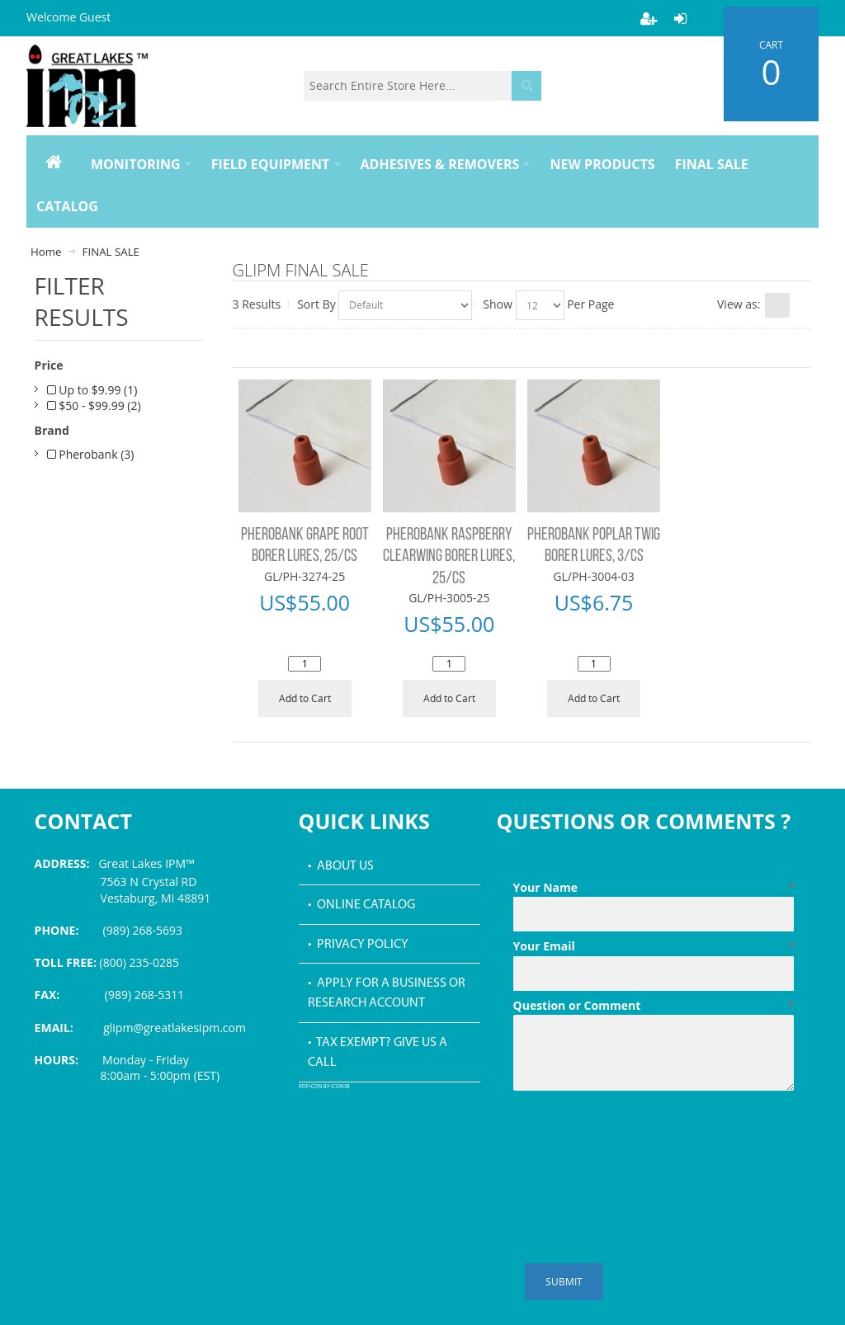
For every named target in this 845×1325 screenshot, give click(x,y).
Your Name (654, 887)
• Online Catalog (361, 905)
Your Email (654, 946)
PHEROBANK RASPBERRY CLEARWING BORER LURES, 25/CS (449, 556)
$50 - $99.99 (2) (94, 405)
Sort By (316, 304)
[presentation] (638, 1138)
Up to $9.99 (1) (92, 390)
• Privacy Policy (358, 944)
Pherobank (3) (91, 454)
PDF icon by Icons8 (324, 1087)
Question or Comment (654, 1005)
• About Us (341, 866)
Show (497, 304)
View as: (738, 304)
